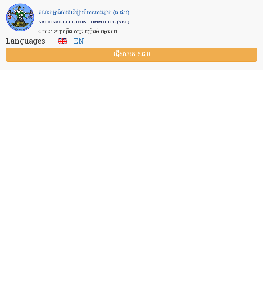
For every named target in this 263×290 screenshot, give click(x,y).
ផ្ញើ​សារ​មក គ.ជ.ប (131, 54)
